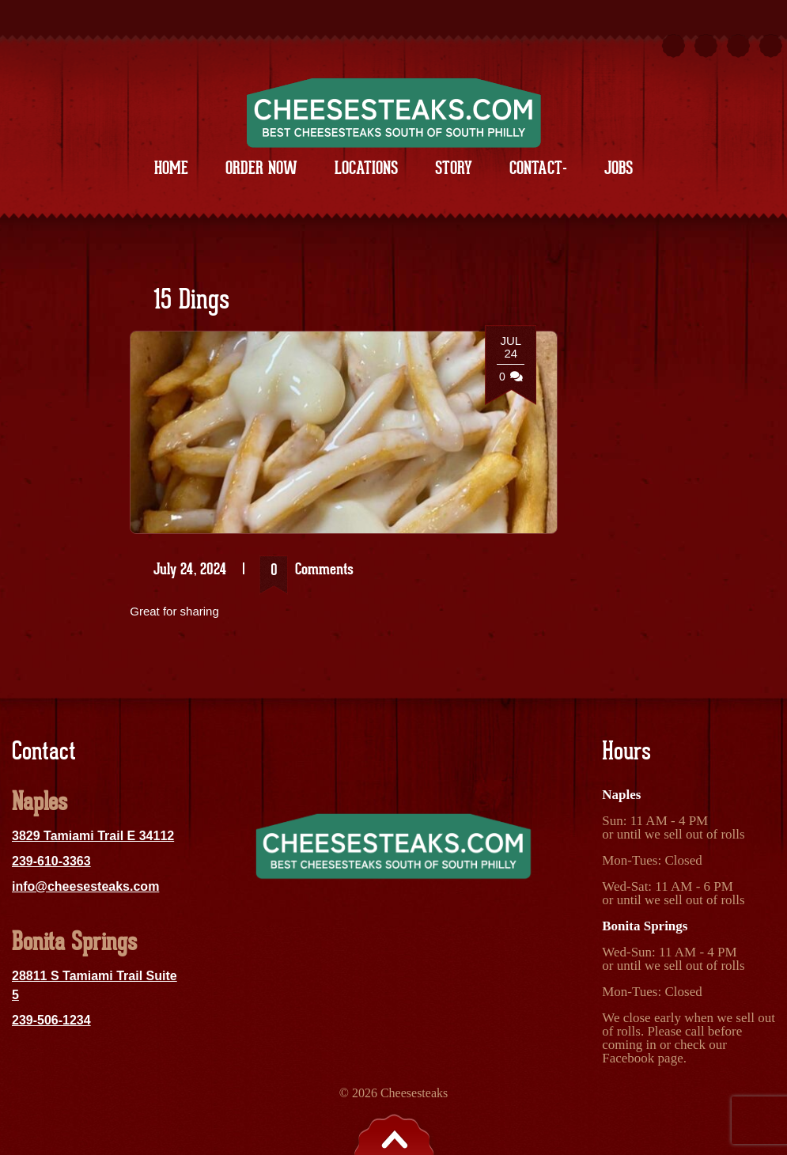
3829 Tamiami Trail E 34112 (93, 836)
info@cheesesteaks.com (85, 886)
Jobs (618, 168)
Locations (366, 168)
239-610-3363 (51, 861)
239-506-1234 (51, 1020)
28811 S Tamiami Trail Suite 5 (94, 985)
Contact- (538, 168)
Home (171, 168)
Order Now (261, 168)
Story (453, 168)
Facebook (628, 1058)
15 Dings (191, 300)
